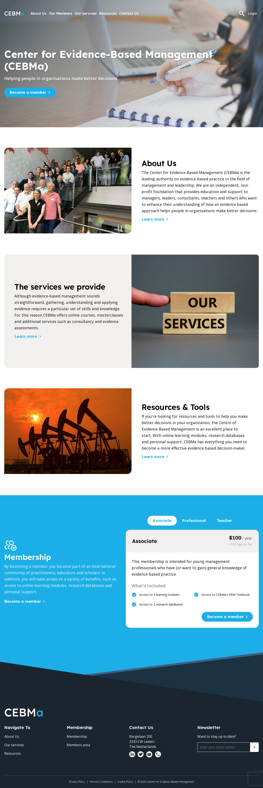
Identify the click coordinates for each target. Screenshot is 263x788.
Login (252, 13)
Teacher (224, 520)
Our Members (60, 13)
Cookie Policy (125, 781)
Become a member (28, 92)
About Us (38, 13)
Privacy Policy (77, 781)
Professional (194, 520)
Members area (78, 745)
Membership (77, 736)
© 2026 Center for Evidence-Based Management (166, 781)
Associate (162, 520)
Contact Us (128, 13)
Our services (86, 13)
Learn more (153, 219)
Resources (108, 13)
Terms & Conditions (101, 781)
